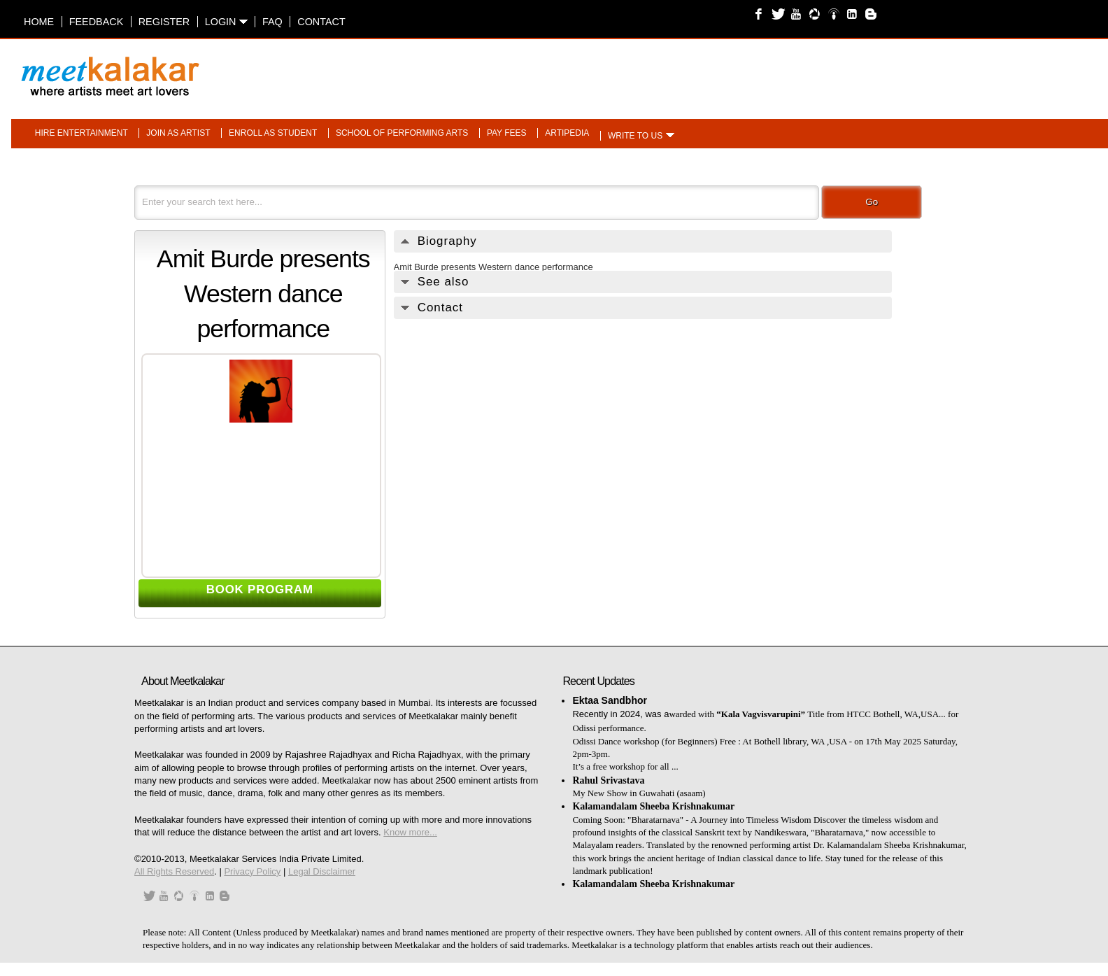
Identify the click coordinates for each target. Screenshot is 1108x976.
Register (164, 21)
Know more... (410, 832)
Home (39, 21)
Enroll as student (273, 133)
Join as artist (178, 133)
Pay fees (507, 133)
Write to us (635, 136)
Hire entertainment (81, 133)
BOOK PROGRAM (259, 589)
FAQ (272, 21)
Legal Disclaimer (321, 871)
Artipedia (567, 133)
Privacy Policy (252, 871)
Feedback (96, 21)
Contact (321, 21)
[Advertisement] (731, 69)
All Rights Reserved (174, 871)
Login (226, 21)
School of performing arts (402, 133)
